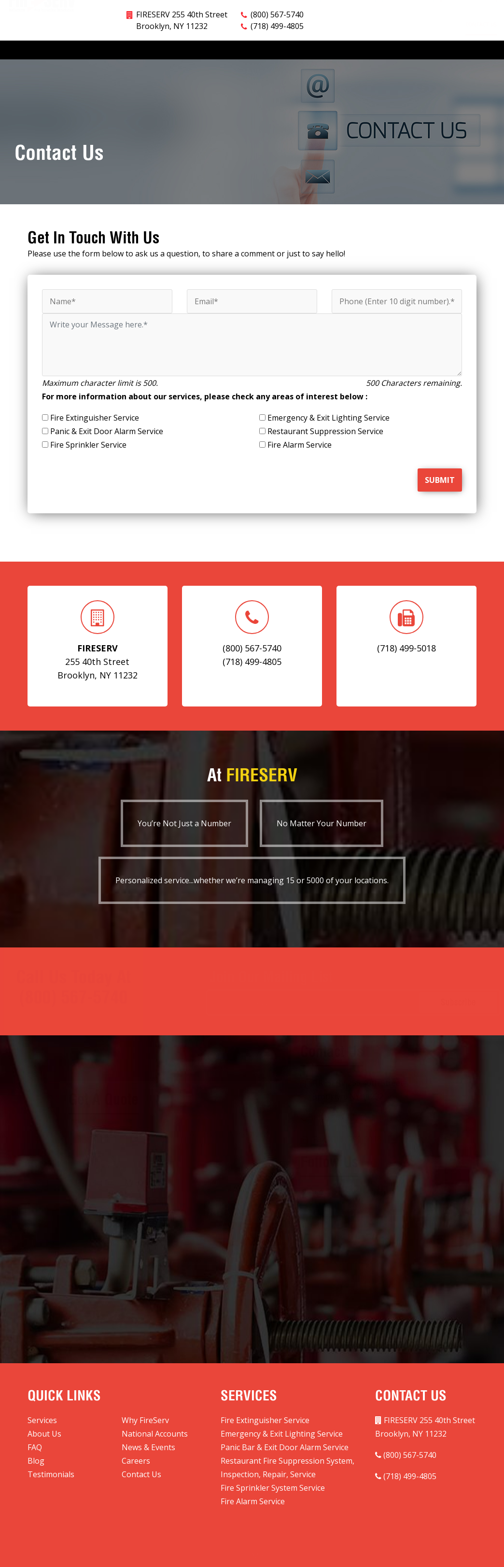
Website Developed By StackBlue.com (339, 1553)
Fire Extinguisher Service (265, 1400)
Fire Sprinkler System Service (273, 1468)
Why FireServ (63, 28)
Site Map (252, 1532)
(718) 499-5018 (354, 1123)
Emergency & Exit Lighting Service (282, 1414)
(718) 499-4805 (277, 6)
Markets (153, 29)
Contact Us (481, 28)
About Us (111, 28)
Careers (382, 28)
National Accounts (210, 28)
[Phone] (397, 281)
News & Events (303, 28)
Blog (346, 28)
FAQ (260, 28)
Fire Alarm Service (253, 1481)
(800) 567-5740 (337, 1102)
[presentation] (98, 455)
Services (17, 29)
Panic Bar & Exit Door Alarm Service (285, 1427)
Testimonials (429, 28)
